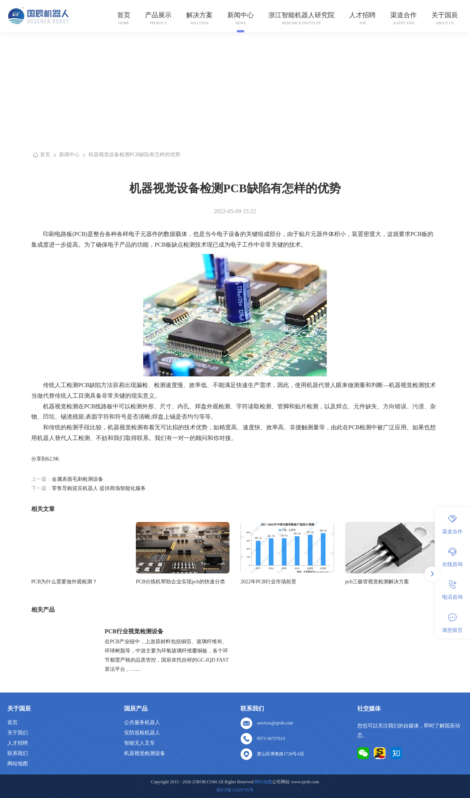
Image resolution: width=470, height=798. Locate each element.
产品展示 (158, 15)
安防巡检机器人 (142, 733)
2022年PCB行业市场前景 (268, 581)
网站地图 (17, 763)
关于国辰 (444, 15)
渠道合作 (403, 15)
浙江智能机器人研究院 (301, 15)
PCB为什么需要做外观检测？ (64, 581)
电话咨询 (452, 590)
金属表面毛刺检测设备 (77, 479)
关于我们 (17, 733)
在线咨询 (452, 557)
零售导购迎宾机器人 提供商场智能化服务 (99, 488)
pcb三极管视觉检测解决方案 (377, 581)
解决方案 (199, 15)
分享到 (39, 459)
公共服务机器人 (142, 722)
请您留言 (452, 623)
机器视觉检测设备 (144, 753)
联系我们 (17, 753)
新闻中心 (240, 15)
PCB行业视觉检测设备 (134, 631)
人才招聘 (362, 15)
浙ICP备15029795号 (235, 789)
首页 (123, 15)
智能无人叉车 (139, 743)
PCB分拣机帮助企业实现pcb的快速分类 (180, 581)
